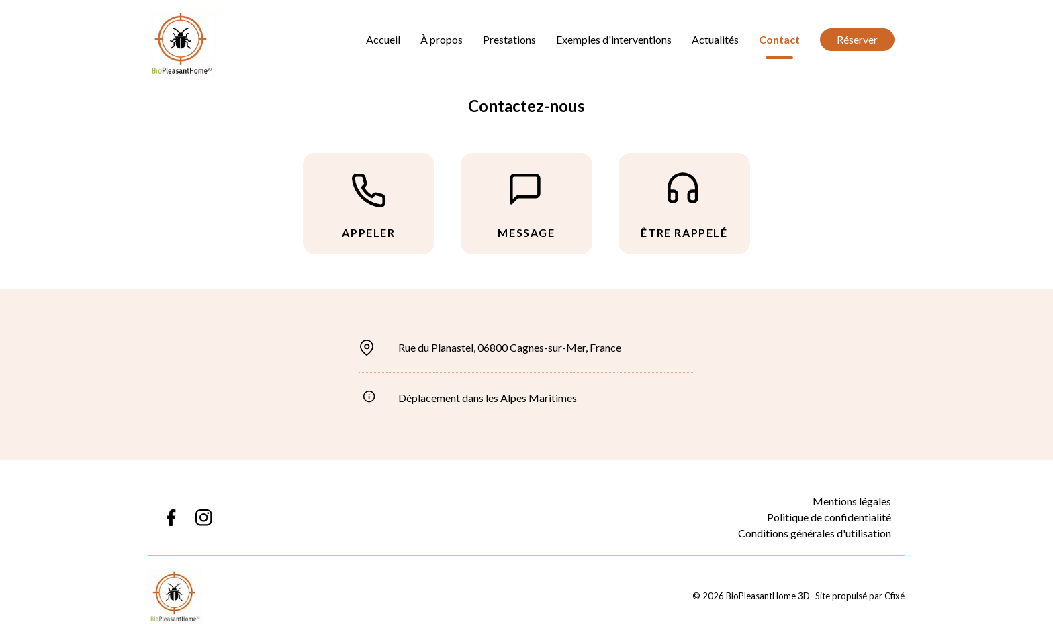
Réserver (857, 39)
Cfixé (894, 595)
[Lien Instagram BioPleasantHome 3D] (203, 517)
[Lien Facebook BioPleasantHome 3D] (170, 517)
